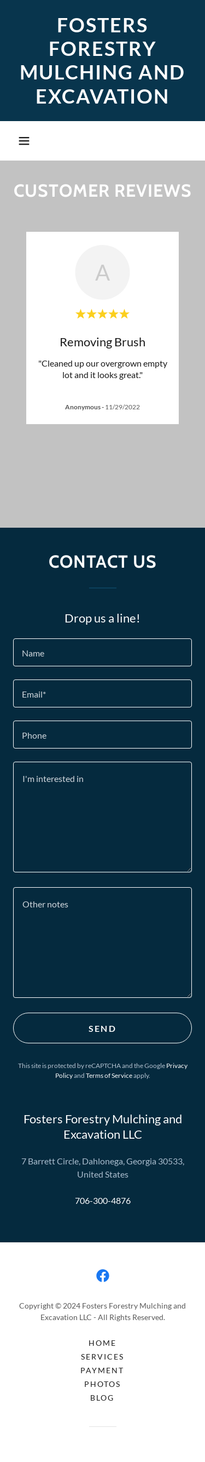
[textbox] (102, 652)
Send (102, 1028)
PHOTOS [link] (102, 1384)
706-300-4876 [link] (103, 1200)
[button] (24, 141)
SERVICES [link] (102, 1356)
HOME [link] (102, 1342)
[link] (102, 60)
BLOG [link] (102, 1397)
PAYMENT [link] (102, 1370)
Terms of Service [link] (109, 1075)
